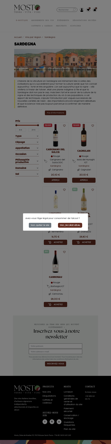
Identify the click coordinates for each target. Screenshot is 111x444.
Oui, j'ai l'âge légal (70, 225)
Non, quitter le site (40, 225)
